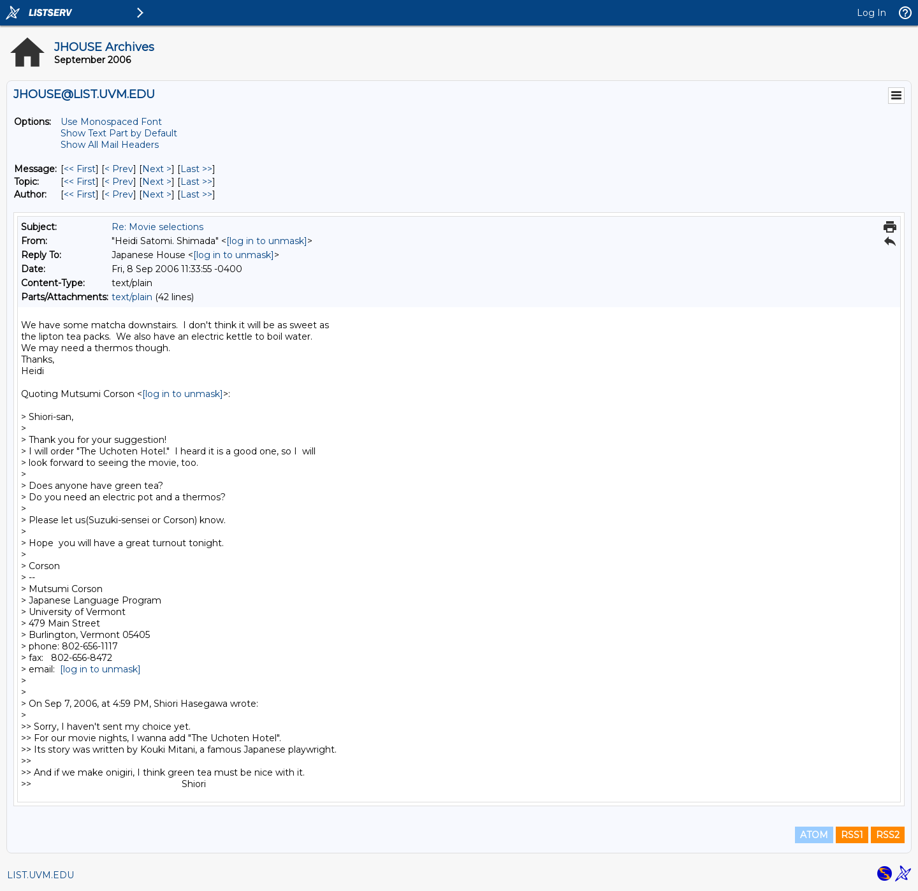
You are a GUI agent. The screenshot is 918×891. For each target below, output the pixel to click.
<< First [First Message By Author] (80, 194)
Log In (871, 12)
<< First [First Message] (80, 169)
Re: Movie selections (157, 227)
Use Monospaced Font (111, 121)
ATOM (814, 835)
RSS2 (888, 835)
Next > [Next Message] (156, 169)
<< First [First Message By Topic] (80, 181)
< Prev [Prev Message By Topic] (119, 181)
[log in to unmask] (266, 241)
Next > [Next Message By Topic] (156, 181)
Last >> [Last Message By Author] (196, 194)
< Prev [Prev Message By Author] (119, 194)
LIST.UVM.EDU (40, 875)
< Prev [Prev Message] (119, 169)
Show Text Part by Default (119, 133)
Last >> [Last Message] (196, 169)
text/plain (132, 297)
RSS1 (852, 835)
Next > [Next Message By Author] (156, 194)
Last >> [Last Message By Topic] (196, 181)
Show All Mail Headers (110, 144)
